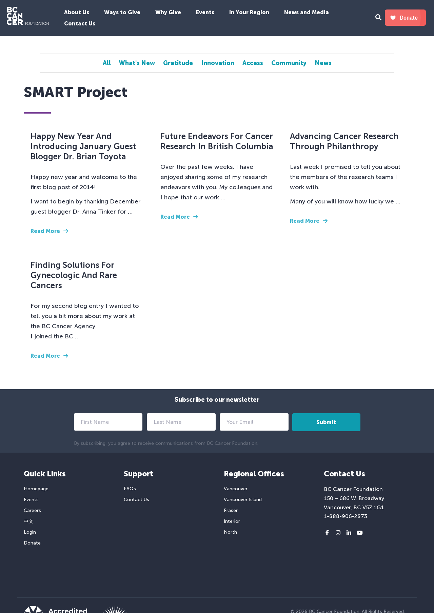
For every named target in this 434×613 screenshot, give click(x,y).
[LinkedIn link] (349, 533)
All (107, 63)
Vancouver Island (243, 499)
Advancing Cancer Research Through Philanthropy (344, 141)
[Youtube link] (359, 533)
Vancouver (236, 489)
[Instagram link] (338, 533)
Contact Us (79, 23)
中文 (28, 521)
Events (205, 12)
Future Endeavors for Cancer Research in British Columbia (216, 141)
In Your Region (249, 12)
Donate (32, 543)
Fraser (231, 510)
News (323, 63)
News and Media (306, 12)
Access (252, 63)
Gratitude (178, 63)
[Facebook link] (327, 533)
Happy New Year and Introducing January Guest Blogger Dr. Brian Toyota (83, 146)
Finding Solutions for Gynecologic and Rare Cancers (74, 275)
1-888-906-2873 (345, 516)
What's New (137, 63)
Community (289, 63)
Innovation (217, 63)
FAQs (130, 489)
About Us (76, 12)
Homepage (36, 489)
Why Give (168, 12)
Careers (32, 510)
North (230, 532)
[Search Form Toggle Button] (378, 18)
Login (30, 532)
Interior (232, 521)
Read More (49, 231)
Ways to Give (122, 12)
